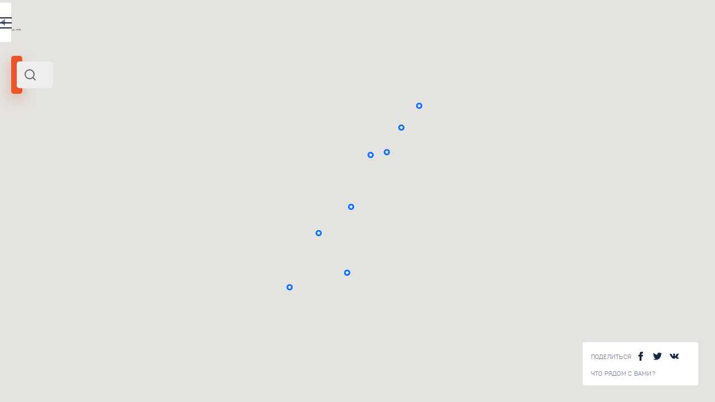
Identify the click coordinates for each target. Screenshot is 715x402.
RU (221, 25)
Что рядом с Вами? (623, 374)
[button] (524, 155)
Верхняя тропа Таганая (172, 188)
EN (245, 25)
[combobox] (151, 74)
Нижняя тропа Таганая (172, 264)
